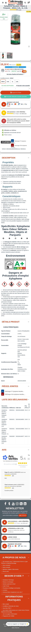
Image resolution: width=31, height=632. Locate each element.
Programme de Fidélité (7, 616)
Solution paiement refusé (8, 584)
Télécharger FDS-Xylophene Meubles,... (19, 146)
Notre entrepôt (5, 567)
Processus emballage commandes (10, 588)
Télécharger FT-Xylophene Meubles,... (18, 141)
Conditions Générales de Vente (10, 606)
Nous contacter (5, 565)
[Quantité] (15, 88)
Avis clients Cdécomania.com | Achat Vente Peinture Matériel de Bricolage (15, 611)
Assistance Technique (7, 580)
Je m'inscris (22, 515)
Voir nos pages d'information (9, 614)
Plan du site (5, 571)
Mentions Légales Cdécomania (9, 569)
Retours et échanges (7, 582)
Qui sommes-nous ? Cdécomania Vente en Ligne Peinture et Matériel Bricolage (14, 562)
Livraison (15, 67)
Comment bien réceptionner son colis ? (12, 592)
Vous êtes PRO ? (7, 608)
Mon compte (5, 604)
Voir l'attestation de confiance (10, 461)
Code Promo (5, 586)
